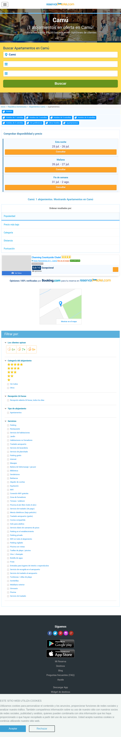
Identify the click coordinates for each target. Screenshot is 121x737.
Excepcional (43, 268)
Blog (60, 670)
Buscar (60, 83)
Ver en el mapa (63, 260)
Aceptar (13, 728)
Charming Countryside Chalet (51, 257)
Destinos (60, 666)
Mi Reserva (60, 661)
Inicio (3, 106)
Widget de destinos (60, 692)
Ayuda (60, 679)
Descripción (75, 261)
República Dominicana (17, 106)
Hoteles (9, 111)
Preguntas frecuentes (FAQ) (60, 675)
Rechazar (42, 728)
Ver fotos (18, 273)
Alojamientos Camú (37, 106)
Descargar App (60, 687)
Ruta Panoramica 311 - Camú (45, 260)
